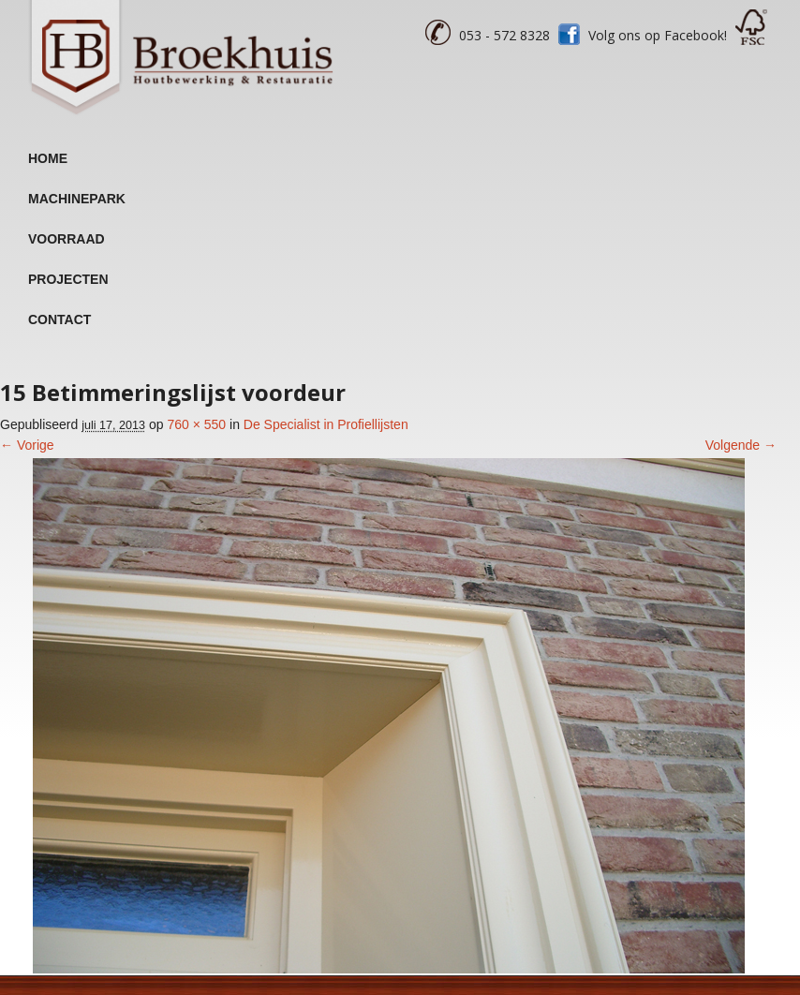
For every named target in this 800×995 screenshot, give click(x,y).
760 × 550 (196, 424)
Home (47, 158)
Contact (59, 319)
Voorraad (66, 238)
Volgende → (741, 445)
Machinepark (77, 198)
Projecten (68, 279)
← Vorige (27, 445)
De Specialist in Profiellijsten (326, 424)
